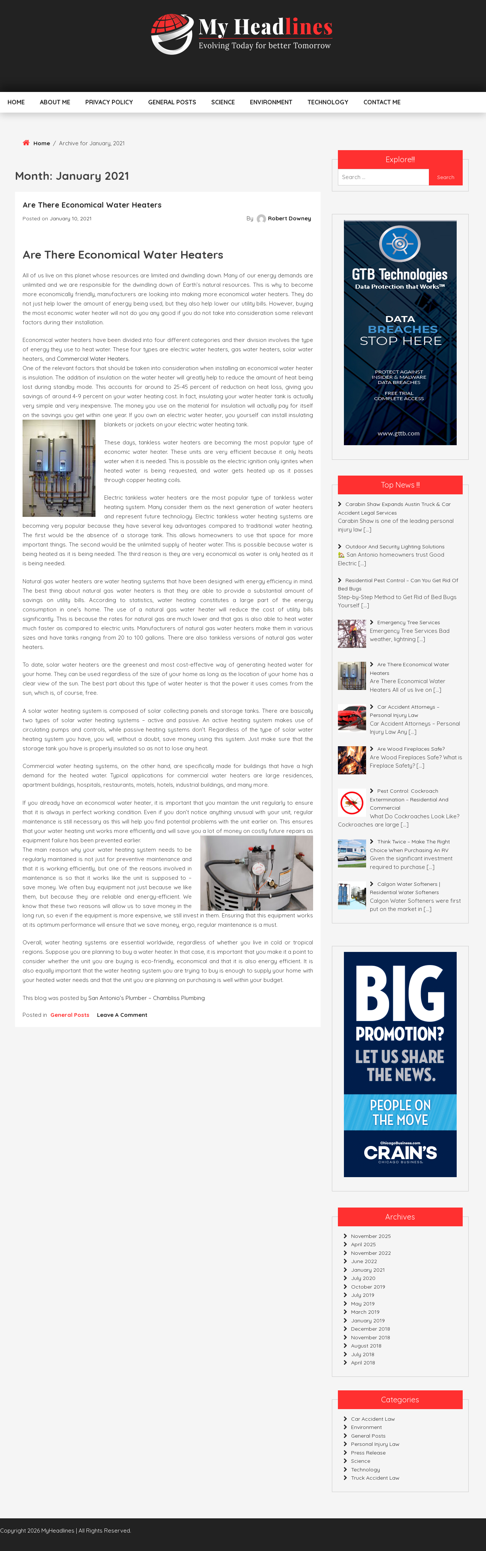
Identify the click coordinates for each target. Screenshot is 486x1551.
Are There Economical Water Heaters (92, 204)
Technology (327, 102)
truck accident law (375, 1477)
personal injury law (375, 1444)
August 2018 (366, 1345)
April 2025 (363, 1244)
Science (223, 102)
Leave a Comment (122, 1014)
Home (16, 102)
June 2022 (364, 1261)
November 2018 (370, 1337)
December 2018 (370, 1328)
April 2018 (363, 1362)
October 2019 (368, 1286)
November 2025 (371, 1236)
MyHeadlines (57, 1530)
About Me (55, 102)
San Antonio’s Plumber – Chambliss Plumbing (146, 997)
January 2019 (368, 1320)
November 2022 (371, 1253)
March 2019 (365, 1312)
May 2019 (363, 1303)
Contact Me (382, 102)
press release (368, 1452)
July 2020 (363, 1278)
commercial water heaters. (93, 358)
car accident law (373, 1418)
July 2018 (362, 1354)
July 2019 (362, 1295)
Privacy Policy (109, 102)
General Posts (172, 102)
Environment (271, 102)
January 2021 (368, 1269)
